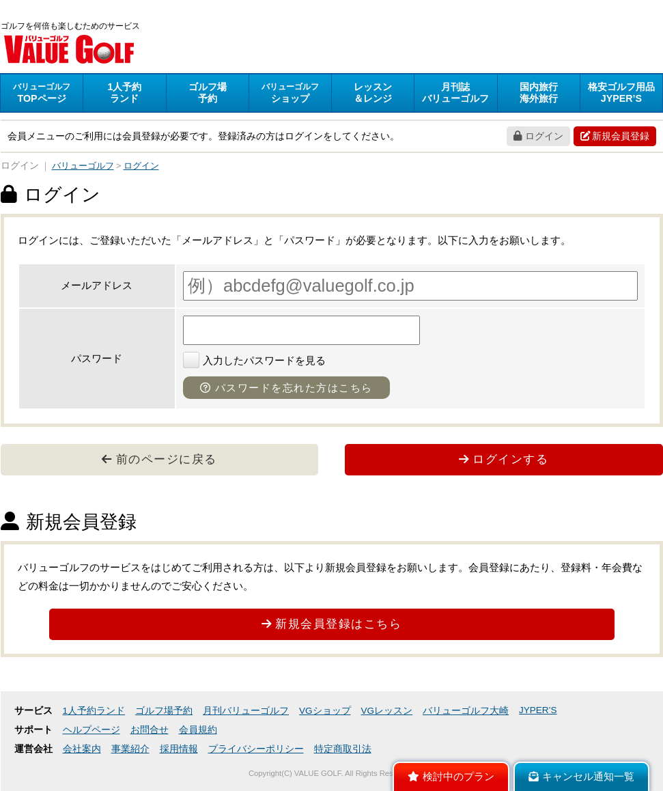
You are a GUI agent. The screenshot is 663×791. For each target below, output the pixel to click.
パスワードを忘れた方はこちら (286, 387)
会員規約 (198, 730)
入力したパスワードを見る (254, 360)
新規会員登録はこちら (332, 623)
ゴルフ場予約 (164, 711)
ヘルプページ (91, 730)
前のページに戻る (159, 459)
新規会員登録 (614, 135)
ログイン (538, 135)
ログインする (504, 459)
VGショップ (325, 711)
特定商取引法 (342, 749)
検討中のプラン (451, 776)
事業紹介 (130, 749)
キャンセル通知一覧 (581, 776)
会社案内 (82, 749)
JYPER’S (538, 710)
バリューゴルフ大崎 (466, 711)
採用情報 (179, 749)
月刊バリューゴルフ (246, 711)
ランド (124, 92)
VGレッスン (387, 711)
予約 (207, 92)
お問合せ (149, 730)
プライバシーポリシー (256, 749)
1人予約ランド (94, 711)
